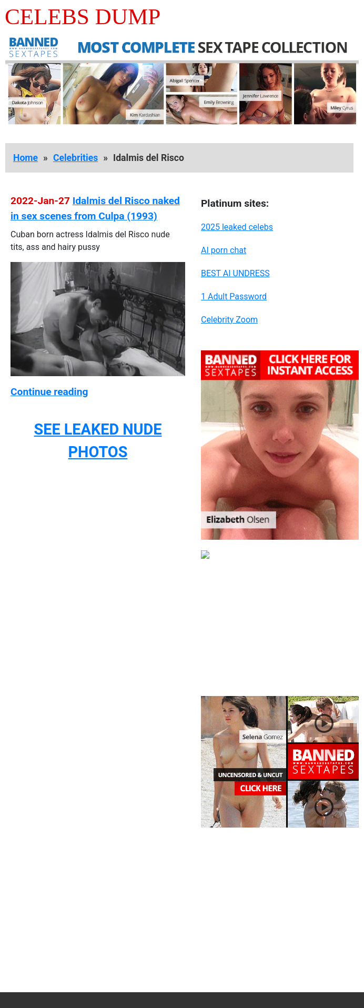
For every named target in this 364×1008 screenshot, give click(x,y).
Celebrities (75, 158)
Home (25, 158)
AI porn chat (223, 250)
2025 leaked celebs (237, 227)
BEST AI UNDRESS (235, 273)
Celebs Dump (82, 16)
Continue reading (49, 392)
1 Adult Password (234, 296)
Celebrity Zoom (229, 320)
